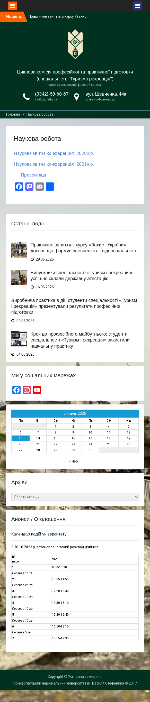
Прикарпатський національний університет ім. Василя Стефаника (68, 683)
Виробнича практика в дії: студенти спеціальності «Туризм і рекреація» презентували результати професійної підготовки (74, 306)
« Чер (73, 461)
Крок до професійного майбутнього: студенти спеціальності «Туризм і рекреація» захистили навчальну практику (80, 340)
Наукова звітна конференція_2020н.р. (54, 153)
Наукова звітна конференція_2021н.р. (54, 164)
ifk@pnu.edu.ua (46, 99)
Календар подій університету (39, 534)
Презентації (33, 175)
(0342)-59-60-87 (51, 94)
